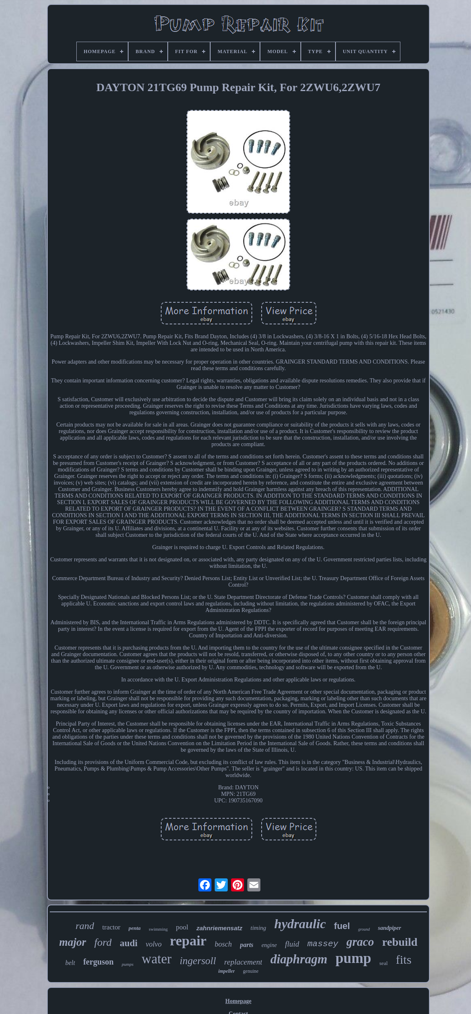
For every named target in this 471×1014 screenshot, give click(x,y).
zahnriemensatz (219, 928)
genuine (250, 971)
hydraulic (300, 923)
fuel (342, 926)
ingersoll (198, 960)
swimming (158, 929)
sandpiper (389, 928)
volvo (154, 944)
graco (360, 941)
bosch (223, 944)
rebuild (400, 942)
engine (269, 945)
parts (246, 944)
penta (135, 928)
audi (128, 943)
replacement (243, 962)
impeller (226, 971)
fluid (292, 944)
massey (322, 944)
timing (258, 928)
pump (353, 958)
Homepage (238, 1001)
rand (85, 925)
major (72, 942)
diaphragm (298, 959)
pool (182, 927)
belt (70, 962)
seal (384, 963)
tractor (111, 927)
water (156, 958)
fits (403, 959)
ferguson (98, 961)
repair (188, 940)
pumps (127, 964)
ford (102, 942)
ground (364, 929)
